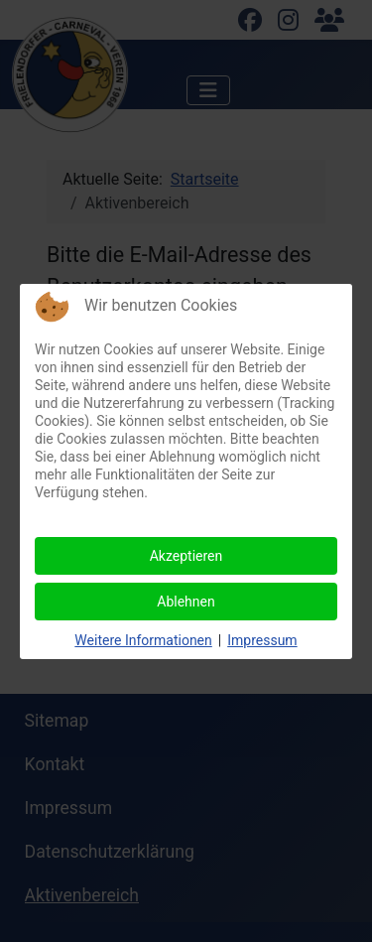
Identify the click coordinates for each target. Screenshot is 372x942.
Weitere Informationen (142, 640)
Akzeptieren (186, 556)
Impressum (262, 640)
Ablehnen (185, 601)
